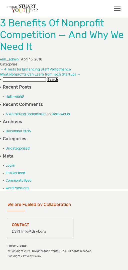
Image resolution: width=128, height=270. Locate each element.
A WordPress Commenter (26, 114)
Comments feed (18, 180)
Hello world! (15, 97)
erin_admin (9, 59)
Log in (10, 165)
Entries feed (15, 173)
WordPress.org (17, 188)
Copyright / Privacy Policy (24, 256)
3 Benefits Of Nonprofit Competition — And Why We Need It (62, 35)
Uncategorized (18, 148)
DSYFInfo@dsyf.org (29, 231)
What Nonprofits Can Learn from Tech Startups (40, 74)
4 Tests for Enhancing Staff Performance (35, 69)
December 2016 (18, 131)
